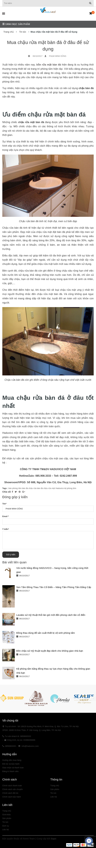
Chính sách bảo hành (11, 797)
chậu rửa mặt (49, 488)
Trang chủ (6, 811)
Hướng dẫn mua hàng (11, 760)
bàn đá (25, 488)
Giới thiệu (6, 815)
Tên (4, 504)
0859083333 (10, 746)
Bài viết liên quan (14, 562)
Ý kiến (5, 529)
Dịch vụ (5, 826)
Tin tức (5, 822)
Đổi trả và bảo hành (10, 764)
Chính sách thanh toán (12, 786)
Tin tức (53, 793)
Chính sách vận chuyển (12, 789)
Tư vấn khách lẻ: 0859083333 (18, 736)
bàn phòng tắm (15, 488)
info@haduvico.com (30, 746)
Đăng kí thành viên (10, 771)
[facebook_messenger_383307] (89, 841)
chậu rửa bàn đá (36, 488)
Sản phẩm (6, 818)
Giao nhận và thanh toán (13, 768)
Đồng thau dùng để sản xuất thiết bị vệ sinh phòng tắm (45, 633)
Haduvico (60, 488)
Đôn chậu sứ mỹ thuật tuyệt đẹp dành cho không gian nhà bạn (49, 650)
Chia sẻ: (6, 492)
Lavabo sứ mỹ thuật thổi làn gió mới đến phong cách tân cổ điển (50, 615)
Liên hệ (5, 830)
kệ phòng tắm (70, 488)
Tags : (5, 488)
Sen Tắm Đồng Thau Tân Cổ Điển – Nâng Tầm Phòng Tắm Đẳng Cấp (53, 587)
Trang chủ (54, 786)
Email (5, 516)
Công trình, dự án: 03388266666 (21, 740)
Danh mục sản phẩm (16, 24)
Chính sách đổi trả (10, 793)
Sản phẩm (54, 789)
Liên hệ (53, 797)
